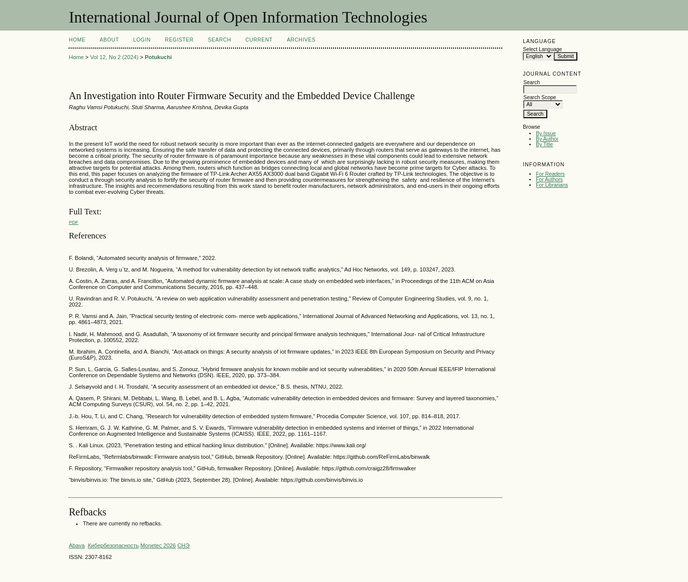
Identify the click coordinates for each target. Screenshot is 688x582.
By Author (547, 139)
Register (179, 40)
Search (219, 40)
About (109, 40)
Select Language (542, 49)
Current (258, 40)
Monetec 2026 (158, 545)
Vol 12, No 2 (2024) (114, 57)
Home (77, 40)
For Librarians (552, 185)
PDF (73, 222)
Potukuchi (158, 57)
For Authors (549, 179)
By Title (544, 144)
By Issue (546, 133)
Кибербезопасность (113, 545)
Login (142, 40)
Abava (77, 545)
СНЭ (183, 545)
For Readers (550, 174)
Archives (301, 40)
